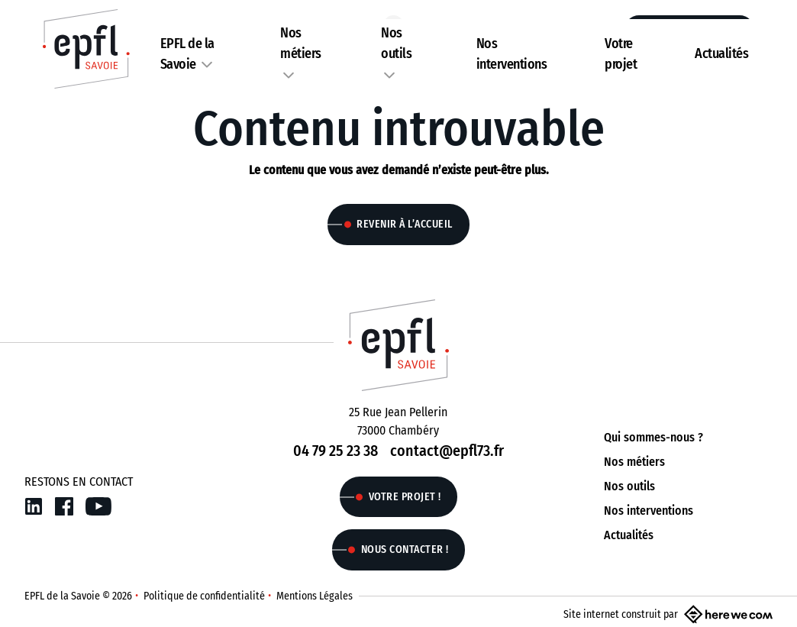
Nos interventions (648, 510)
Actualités (721, 53)
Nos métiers (634, 461)
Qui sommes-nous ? (653, 437)
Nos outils (629, 486)
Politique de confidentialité (204, 596)
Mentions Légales (314, 596)
